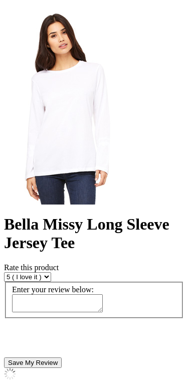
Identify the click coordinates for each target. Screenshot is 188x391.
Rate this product (31, 267)
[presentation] (80, 340)
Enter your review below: (53, 289)
